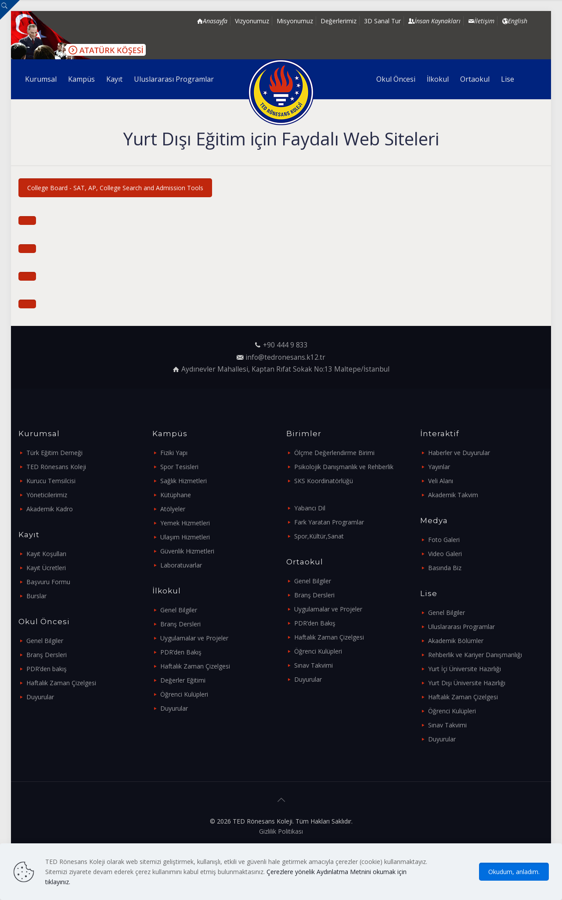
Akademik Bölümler (455, 640)
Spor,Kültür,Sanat (319, 536)
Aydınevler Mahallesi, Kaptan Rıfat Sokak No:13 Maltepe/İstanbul (285, 369)
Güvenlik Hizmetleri (187, 551)
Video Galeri (445, 553)
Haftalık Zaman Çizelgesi (61, 683)
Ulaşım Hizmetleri (185, 537)
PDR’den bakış (46, 669)
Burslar (36, 596)
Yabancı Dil (309, 508)
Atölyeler (172, 509)
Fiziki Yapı (173, 452)
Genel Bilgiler (44, 640)
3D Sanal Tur (382, 21)
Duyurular (40, 697)
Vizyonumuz (252, 21)
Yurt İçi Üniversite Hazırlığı (464, 669)
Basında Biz (444, 568)
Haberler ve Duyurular (459, 452)
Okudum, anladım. (514, 871)
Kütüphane (175, 495)
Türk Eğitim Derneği (54, 452)
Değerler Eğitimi (182, 680)
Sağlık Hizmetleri (183, 481)
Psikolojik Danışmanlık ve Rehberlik (343, 467)
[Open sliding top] (10, 10)
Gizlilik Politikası (281, 831)
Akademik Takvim (453, 495)
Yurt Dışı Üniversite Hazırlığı (466, 683)
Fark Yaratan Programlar (329, 522)
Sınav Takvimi (313, 665)
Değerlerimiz (339, 21)
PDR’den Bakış (181, 652)
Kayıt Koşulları (46, 553)
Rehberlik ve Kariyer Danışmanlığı (475, 655)
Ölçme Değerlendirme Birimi (334, 452)
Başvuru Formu (48, 582)
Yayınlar (439, 467)
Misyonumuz (295, 21)
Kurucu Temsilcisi (51, 481)
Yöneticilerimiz (46, 495)
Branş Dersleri (46, 655)
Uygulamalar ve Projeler (194, 638)
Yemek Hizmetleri (185, 523)
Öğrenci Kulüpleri (184, 694)
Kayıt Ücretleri (46, 568)
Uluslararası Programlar (461, 626)
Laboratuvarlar (181, 565)
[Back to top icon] (281, 800)
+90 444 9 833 (285, 345)
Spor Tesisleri (179, 467)
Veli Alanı (440, 481)
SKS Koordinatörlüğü (323, 481)
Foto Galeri (444, 539)
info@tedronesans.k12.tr (285, 357)
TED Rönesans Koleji (56, 467)
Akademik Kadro (49, 509)
